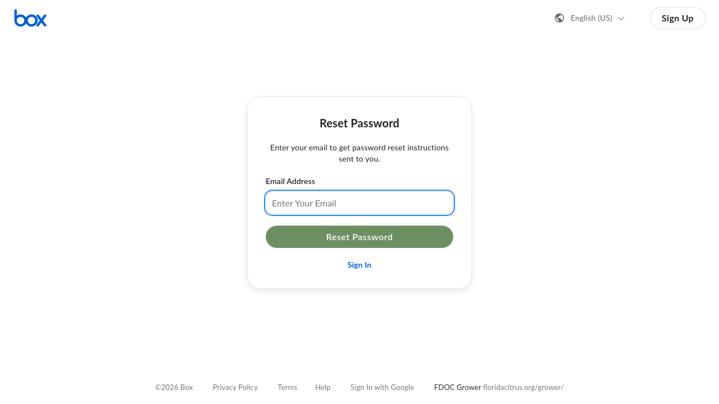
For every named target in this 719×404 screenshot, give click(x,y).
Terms (288, 387)
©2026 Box (174, 387)
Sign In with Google (382, 387)
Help (322, 387)
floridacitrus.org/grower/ (523, 387)
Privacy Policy (235, 387)
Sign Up (678, 17)
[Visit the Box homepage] (30, 18)
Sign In (360, 264)
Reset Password (359, 236)
